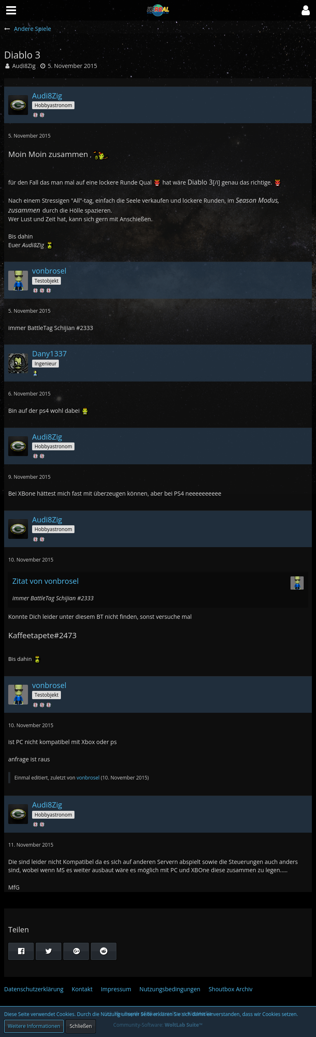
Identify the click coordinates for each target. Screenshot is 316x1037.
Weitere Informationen (34, 1026)
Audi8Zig (24, 66)
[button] (306, 10)
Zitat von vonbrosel (45, 581)
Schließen (81, 1026)
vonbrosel (88, 777)
